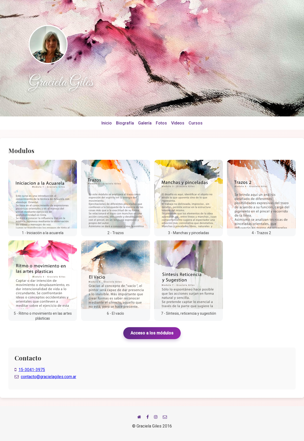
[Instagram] (156, 417)
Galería (145, 123)
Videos (177, 123)
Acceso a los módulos (152, 333)
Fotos (161, 123)
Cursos (196, 123)
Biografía (125, 123)
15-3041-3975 (31, 369)
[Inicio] (139, 417)
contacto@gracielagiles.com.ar (48, 376)
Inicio (106, 123)
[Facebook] (147, 417)
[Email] (165, 417)
